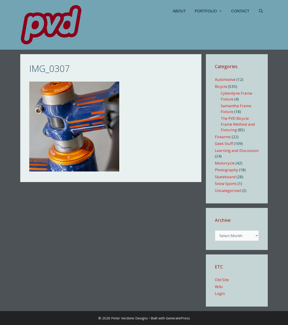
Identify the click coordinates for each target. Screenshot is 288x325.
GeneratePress (178, 318)
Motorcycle (225, 163)
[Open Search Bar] (261, 11)
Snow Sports (226, 183)
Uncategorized (228, 190)
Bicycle (221, 86)
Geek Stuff (224, 143)
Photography (226, 169)
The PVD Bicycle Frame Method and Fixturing (238, 124)
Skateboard (225, 176)
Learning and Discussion (237, 150)
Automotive (225, 79)
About (179, 11)
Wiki (219, 286)
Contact (240, 11)
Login (220, 293)
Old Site (222, 279)
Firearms (223, 136)
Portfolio (211, 11)
